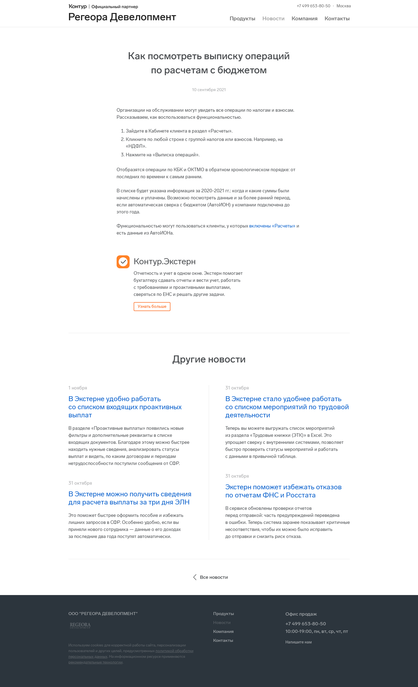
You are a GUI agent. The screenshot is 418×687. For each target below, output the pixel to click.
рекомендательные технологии (95, 662)
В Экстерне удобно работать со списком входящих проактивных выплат (125, 407)
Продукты (242, 18)
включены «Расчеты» (272, 226)
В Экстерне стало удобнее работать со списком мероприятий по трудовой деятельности (287, 407)
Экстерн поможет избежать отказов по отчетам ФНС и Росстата (283, 491)
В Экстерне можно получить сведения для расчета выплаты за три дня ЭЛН (130, 498)
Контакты (337, 18)
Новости (273, 18)
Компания (305, 18)
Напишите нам (298, 642)
